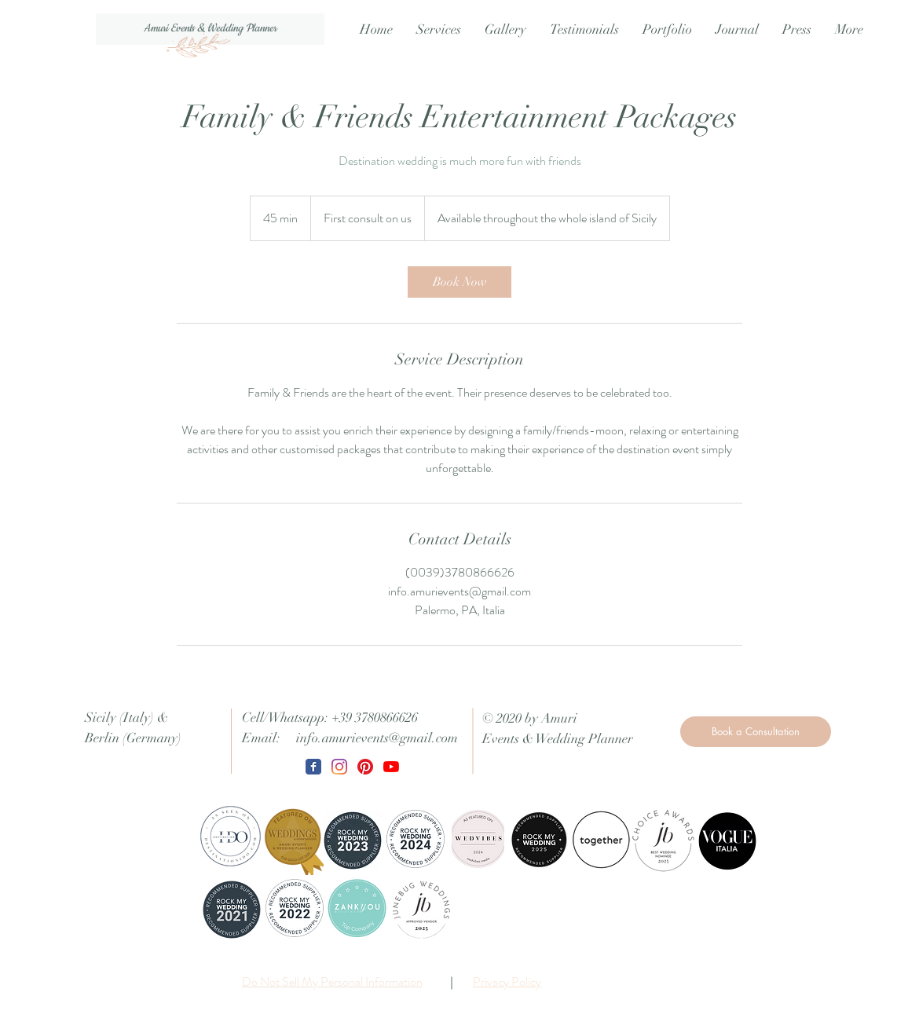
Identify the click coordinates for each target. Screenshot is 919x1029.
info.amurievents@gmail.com (377, 738)
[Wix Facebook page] (313, 766)
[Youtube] (391, 766)
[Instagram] (339, 766)
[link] (459, 282)
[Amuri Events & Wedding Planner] (210, 29)
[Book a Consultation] (755, 731)
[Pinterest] (365, 766)
